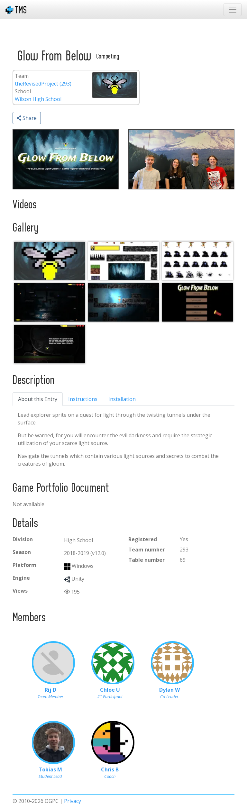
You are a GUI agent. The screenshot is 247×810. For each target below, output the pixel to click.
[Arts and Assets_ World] (123, 261)
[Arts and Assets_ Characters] (197, 261)
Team (22, 75)
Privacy (72, 801)
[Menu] (197, 302)
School (23, 91)
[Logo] (49, 261)
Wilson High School (38, 99)
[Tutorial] (49, 344)
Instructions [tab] (82, 399)
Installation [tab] (122, 399)
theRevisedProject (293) (43, 83)
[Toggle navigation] (233, 9)
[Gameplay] (123, 302)
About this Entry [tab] (37, 399)
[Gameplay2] (49, 302)
